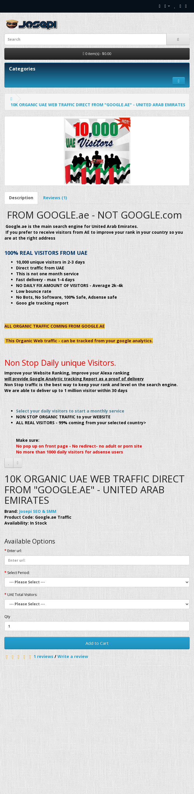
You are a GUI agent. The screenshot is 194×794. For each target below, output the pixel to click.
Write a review (72, 656)
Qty (7, 616)
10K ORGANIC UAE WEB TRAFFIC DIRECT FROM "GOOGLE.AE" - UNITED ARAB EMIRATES (98, 104)
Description (21, 197)
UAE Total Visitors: (22, 594)
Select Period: (18, 572)
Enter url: (14, 550)
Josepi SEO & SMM (37, 511)
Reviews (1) (55, 197)
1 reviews (43, 656)
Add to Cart (97, 643)
